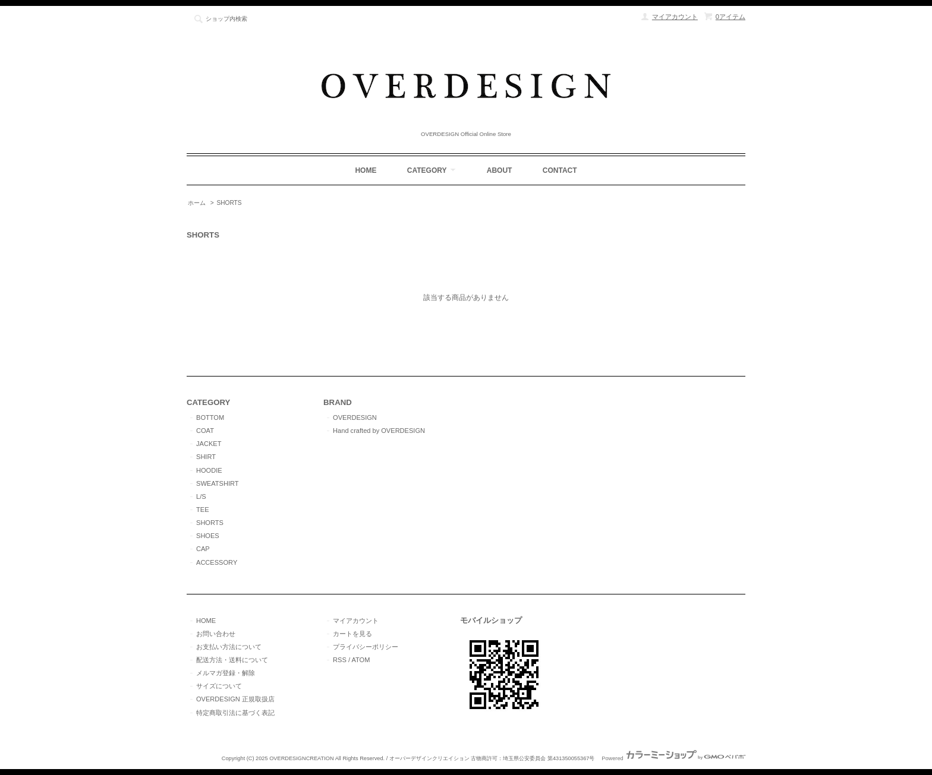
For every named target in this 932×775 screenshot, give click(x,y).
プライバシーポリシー (365, 646)
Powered (673, 758)
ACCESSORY (216, 562)
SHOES (207, 535)
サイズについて (219, 685)
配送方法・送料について (232, 659)
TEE (202, 509)
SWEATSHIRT (217, 483)
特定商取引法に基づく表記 (235, 712)
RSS (340, 659)
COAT (205, 430)
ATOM (360, 659)
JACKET (208, 443)
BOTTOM (210, 417)
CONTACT (560, 170)
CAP (203, 548)
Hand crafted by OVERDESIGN (379, 430)
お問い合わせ (215, 633)
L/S (201, 496)
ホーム (197, 203)
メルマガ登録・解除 (225, 672)
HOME (365, 170)
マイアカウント (675, 16)
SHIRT (206, 456)
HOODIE (209, 470)
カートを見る (352, 633)
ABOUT (499, 170)
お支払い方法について (229, 646)
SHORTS (228, 203)
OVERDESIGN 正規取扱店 (235, 699)
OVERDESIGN (355, 417)
